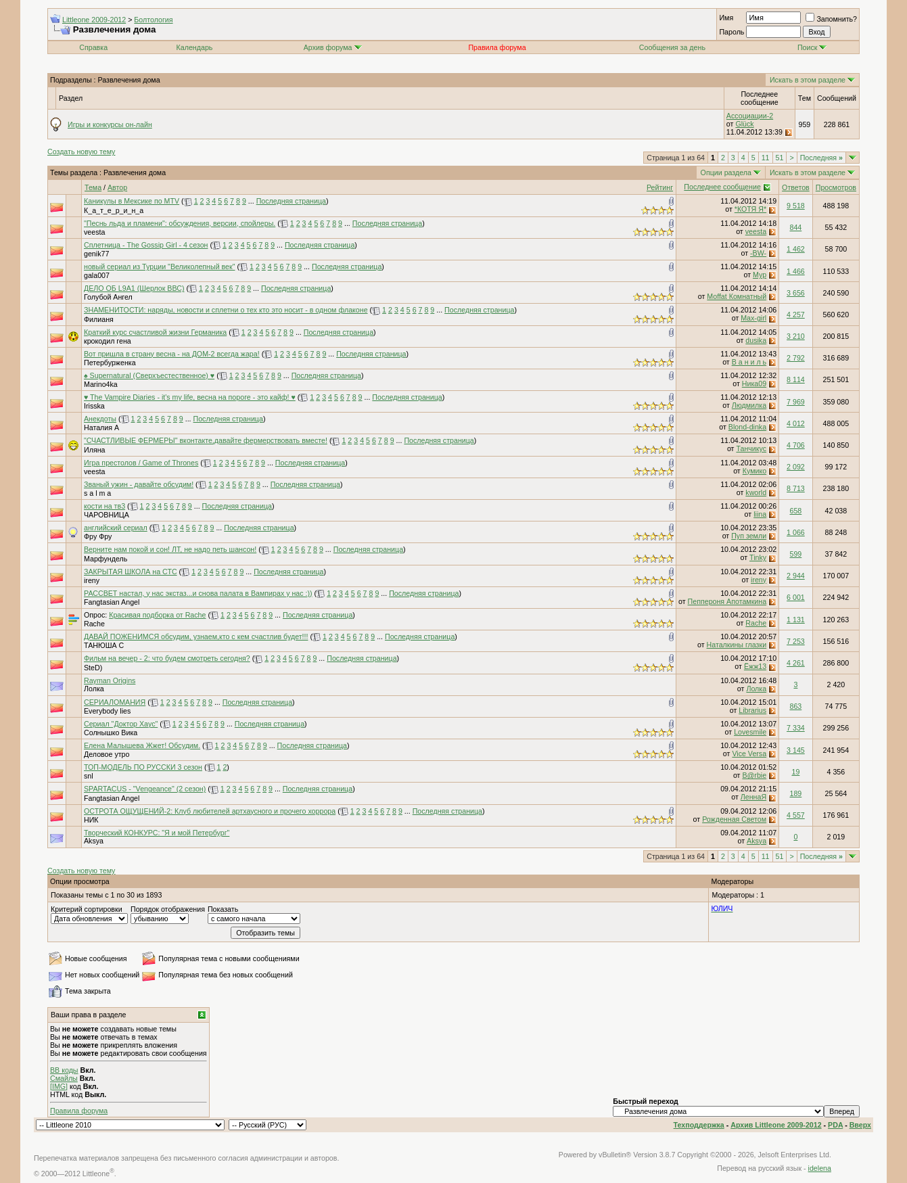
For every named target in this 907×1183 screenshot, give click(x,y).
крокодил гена (107, 341)
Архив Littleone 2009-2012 (775, 1125)
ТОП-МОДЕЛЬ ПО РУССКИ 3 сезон (143, 767)
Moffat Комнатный (736, 296)
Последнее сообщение (722, 187)
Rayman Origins (109, 680)
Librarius (752, 710)
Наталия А (101, 427)
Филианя (99, 319)
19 (795, 772)
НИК (91, 820)
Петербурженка (110, 362)
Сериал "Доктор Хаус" (121, 724)
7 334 (796, 728)
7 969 (796, 402)
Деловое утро (106, 754)
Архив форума (328, 47)
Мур (759, 275)
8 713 (796, 488)
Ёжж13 (755, 666)
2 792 (796, 358)
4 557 (796, 815)
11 (766, 158)
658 (796, 511)
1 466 (796, 271)
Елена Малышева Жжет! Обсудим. (142, 745)
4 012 (796, 423)
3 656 (796, 293)
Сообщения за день (672, 47)
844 (796, 227)
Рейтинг (660, 187)
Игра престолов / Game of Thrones (141, 463)
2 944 (796, 576)
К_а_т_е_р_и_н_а (113, 210)
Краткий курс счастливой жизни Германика (155, 332)
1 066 (796, 532)
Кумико (754, 471)
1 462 (796, 249)
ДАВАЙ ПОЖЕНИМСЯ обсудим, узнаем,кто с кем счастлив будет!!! (196, 636)
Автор (117, 187)
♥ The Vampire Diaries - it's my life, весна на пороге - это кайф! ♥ (190, 397)
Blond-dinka (747, 427)
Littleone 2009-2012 (94, 20)
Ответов (796, 187)
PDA (835, 1125)
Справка (93, 47)
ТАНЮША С (104, 645)
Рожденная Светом (734, 819)
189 (796, 793)
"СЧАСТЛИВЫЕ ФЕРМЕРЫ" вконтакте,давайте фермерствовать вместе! (205, 440)
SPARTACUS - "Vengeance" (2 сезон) (145, 789)
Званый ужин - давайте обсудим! (138, 484)
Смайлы (64, 1078)
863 (796, 706)
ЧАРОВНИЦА (106, 515)
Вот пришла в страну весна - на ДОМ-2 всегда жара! (172, 354)
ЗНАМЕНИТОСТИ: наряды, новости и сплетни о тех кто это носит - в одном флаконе (226, 310)
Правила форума (79, 1111)
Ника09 (754, 383)
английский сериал (115, 528)
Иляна (94, 450)
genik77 (96, 254)
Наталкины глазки (737, 645)
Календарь (195, 47)
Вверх (860, 1125)
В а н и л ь (749, 362)
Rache (94, 624)
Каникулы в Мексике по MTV (131, 201)
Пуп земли (748, 536)
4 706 (796, 445)
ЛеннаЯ (753, 797)
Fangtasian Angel (111, 602)
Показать (223, 909)
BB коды (64, 1070)
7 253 (796, 641)
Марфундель (105, 559)
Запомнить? (831, 19)
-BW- (758, 253)
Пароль (731, 32)
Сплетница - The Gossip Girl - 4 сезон (146, 245)
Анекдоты (100, 419)
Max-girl (753, 318)
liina (759, 514)
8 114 (796, 379)
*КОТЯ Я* (750, 209)
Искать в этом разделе (807, 80)
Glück (744, 124)
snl (88, 776)
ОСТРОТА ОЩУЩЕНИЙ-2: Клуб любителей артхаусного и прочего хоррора (209, 811)
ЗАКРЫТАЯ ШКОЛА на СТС (130, 571)
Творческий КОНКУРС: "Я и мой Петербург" (156, 833)
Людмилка (749, 405)
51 (780, 158)
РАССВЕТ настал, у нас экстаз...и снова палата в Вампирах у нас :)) (198, 593)
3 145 (796, 750)
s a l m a (97, 493)
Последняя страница (291, 201)
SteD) (93, 668)
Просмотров (836, 187)
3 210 (796, 336)
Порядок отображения (168, 909)
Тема (93, 187)
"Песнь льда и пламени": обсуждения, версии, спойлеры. (179, 223)
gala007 (97, 275)
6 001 (796, 597)
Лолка (94, 689)
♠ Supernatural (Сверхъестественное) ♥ (149, 375)
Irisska (94, 406)
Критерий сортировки (86, 909)
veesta (94, 232)
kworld (755, 492)
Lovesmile (750, 732)
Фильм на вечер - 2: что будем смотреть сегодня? (167, 658)
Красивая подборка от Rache (157, 615)
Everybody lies (107, 711)
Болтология (153, 20)
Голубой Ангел (108, 297)
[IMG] (59, 1086)
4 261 (796, 663)
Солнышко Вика (110, 732)
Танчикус (751, 448)
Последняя (821, 158)
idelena (819, 1168)
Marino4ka (101, 384)
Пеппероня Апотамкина (727, 601)
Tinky (757, 557)
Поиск (812, 47)
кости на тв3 (104, 506)
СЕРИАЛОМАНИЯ (114, 702)
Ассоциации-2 (749, 116)
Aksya (93, 841)
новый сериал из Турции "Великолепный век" (159, 266)
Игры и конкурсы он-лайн (110, 124)
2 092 (796, 467)
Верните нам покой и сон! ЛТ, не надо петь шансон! (170, 549)
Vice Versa (749, 753)
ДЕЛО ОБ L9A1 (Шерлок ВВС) (134, 288)
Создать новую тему (81, 151)
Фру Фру (98, 536)
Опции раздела (726, 172)
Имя (726, 18)
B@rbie (754, 775)
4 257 (796, 314)
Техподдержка (699, 1125)
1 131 (796, 620)
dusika (755, 340)
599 (796, 554)
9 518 (796, 206)
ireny (91, 580)
